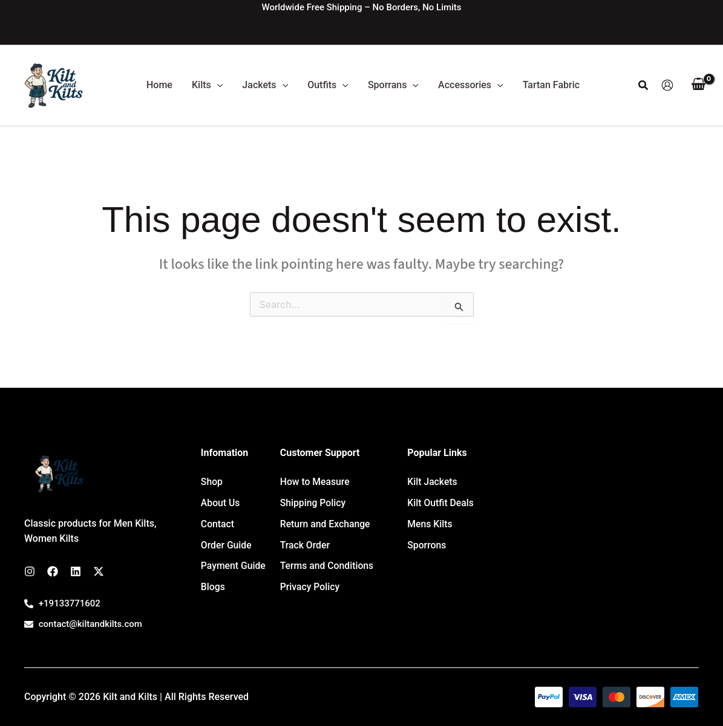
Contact (218, 518)
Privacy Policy (310, 574)
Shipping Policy (313, 499)
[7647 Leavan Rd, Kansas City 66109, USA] (597, 538)
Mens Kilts (430, 518)
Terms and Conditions (327, 556)
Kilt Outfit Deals (440, 499)
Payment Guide (234, 556)
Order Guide (226, 537)
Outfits (327, 85)
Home (159, 85)
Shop (212, 481)
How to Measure (315, 481)
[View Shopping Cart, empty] (698, 85)
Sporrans (393, 85)
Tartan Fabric (551, 85)
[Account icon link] (667, 85)
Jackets (265, 85)
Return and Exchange (325, 518)
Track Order (305, 537)
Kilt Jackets (432, 481)
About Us (221, 499)
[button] (217, 85)
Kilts (207, 85)
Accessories (470, 85)
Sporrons (427, 537)
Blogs (213, 574)
